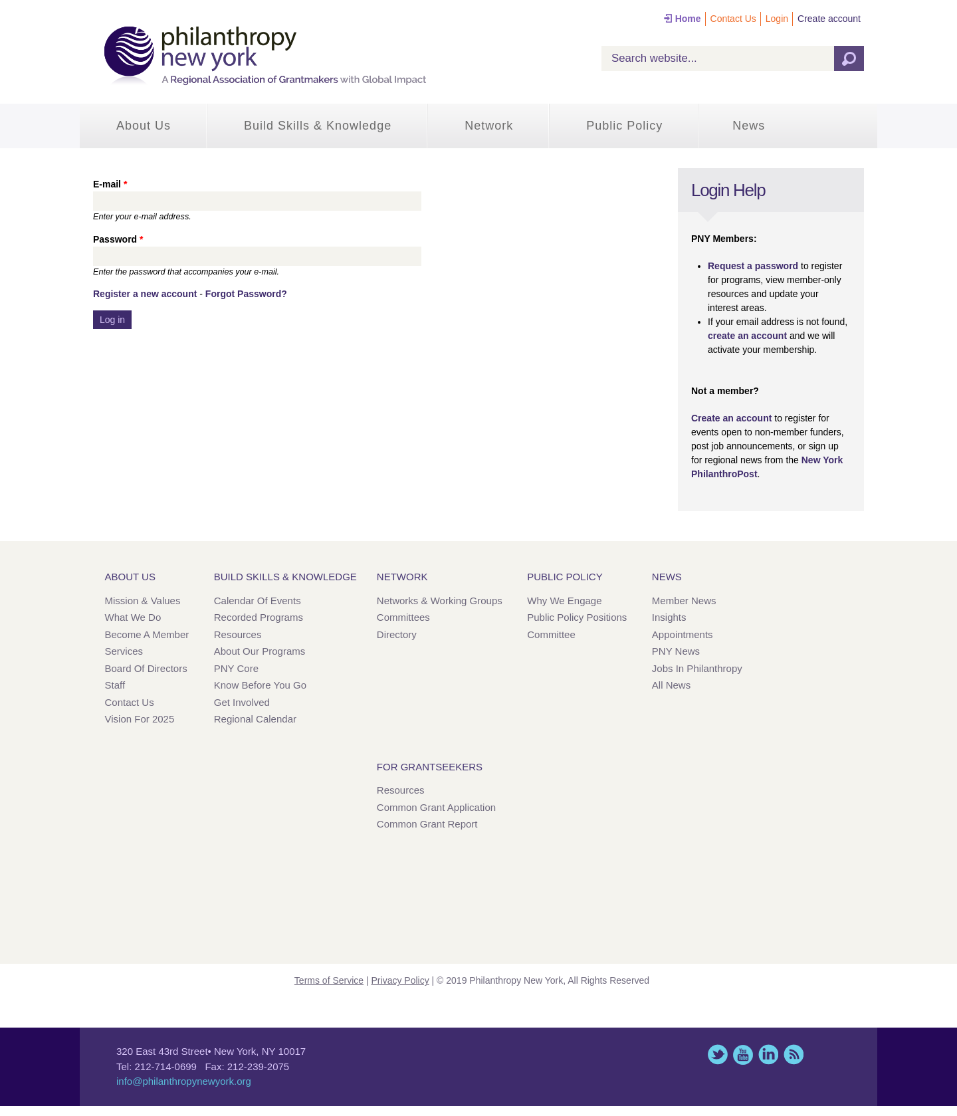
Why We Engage (564, 600)
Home (688, 18)
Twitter (718, 1054)
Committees (403, 617)
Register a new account (145, 293)
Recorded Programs (258, 617)
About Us (143, 125)
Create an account (731, 418)
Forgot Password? (246, 293)
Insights (669, 617)
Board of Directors (146, 668)
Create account (829, 18)
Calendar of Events (257, 600)
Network (489, 125)
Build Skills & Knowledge (317, 125)
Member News (684, 600)
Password (118, 239)
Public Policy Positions (577, 617)
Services (124, 651)
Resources (238, 634)
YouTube (743, 1054)
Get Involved (242, 702)
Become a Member (147, 634)
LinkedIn (768, 1054)
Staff (115, 685)
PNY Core (236, 668)
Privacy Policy (400, 980)
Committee (551, 634)
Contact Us (733, 18)
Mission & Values (143, 600)
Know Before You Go (260, 685)
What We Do (133, 617)
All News (671, 685)
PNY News (676, 651)
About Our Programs (260, 651)
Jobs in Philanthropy (697, 668)
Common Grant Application (436, 807)
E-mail (110, 184)
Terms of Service (329, 980)
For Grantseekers (429, 766)
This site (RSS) (793, 1054)
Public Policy (624, 125)
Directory (397, 634)
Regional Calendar (255, 719)
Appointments (682, 634)
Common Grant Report (427, 824)
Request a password (753, 266)
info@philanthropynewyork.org (183, 1081)
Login (777, 18)
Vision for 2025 (140, 719)
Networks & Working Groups (439, 600)
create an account (747, 335)
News (748, 125)
